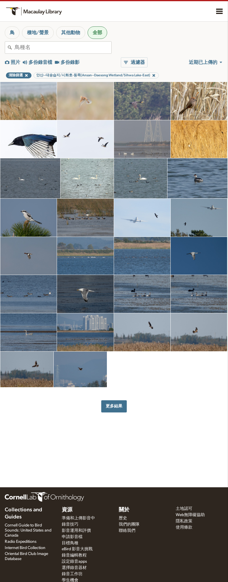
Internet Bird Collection (25, 548)
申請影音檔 (72, 537)
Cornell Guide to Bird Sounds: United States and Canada (28, 530)
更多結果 (114, 406)
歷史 (123, 518)
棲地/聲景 (38, 32)
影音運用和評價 (76, 531)
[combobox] (63, 47)
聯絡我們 (127, 531)
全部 (97, 32)
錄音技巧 (70, 524)
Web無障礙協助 (190, 515)
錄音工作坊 (72, 574)
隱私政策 (184, 521)
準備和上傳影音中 (78, 518)
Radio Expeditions (21, 542)
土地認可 (184, 509)
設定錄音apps (74, 561)
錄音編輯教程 (74, 555)
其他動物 (70, 32)
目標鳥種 (70, 543)
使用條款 (184, 527)
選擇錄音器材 (74, 568)
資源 (67, 510)
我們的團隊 (129, 524)
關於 (124, 510)
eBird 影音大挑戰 (77, 549)
